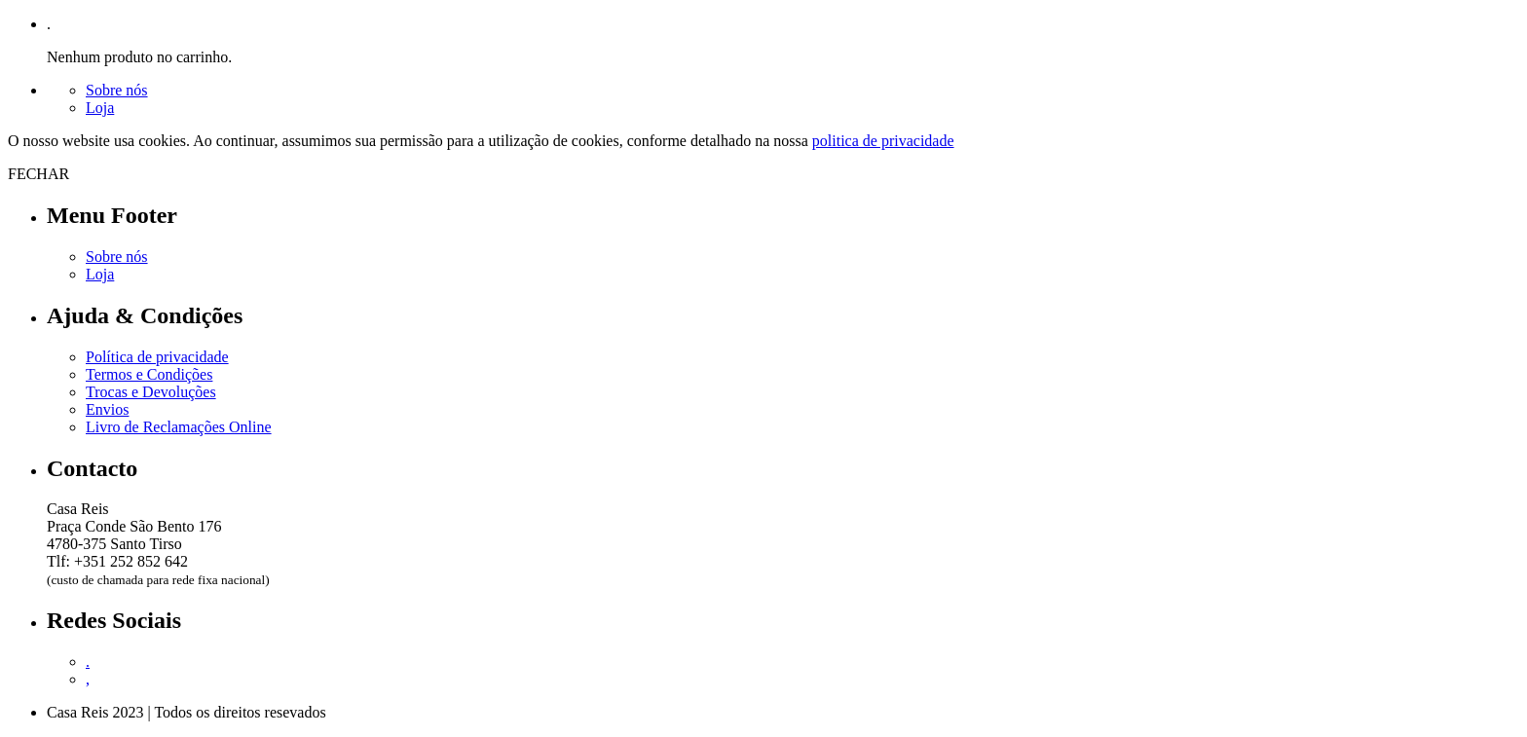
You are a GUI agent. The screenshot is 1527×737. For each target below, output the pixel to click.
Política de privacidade (157, 357)
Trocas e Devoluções (151, 392)
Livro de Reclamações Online (179, 427)
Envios (107, 409)
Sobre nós (117, 90)
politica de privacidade (883, 140)
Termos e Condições (149, 374)
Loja (100, 107)
